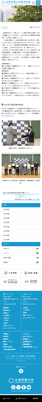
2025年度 (6, 209)
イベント (21, 253)
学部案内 (6, 334)
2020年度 (6, 231)
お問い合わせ (27, 336)
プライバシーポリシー (26, 359)
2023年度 (6, 218)
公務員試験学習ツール (29, 347)
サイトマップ (21, 361)
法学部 (5, 313)
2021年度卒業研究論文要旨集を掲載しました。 (17, 193)
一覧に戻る (21, 196)
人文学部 (6, 315)
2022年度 (6, 222)
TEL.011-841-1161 (9, 304)
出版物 (21, 262)
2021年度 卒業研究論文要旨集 (13, 105)
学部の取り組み (8, 347)
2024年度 (6, 214)
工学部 (5, 318)
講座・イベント (8, 341)
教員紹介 (6, 339)
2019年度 (6, 235)
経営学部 (6, 310)
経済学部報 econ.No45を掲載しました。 (26, 199)
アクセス (25, 334)
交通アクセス (7, 325)
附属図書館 (26, 344)
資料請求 (25, 339)
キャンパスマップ (8, 328)
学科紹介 (6, 336)
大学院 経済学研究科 (9, 349)
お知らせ (21, 249)
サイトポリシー (11, 359)
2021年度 (6, 227)
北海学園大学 (27, 341)
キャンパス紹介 (10, 356)
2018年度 (6, 240)
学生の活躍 (21, 258)
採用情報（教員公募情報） (27, 356)
